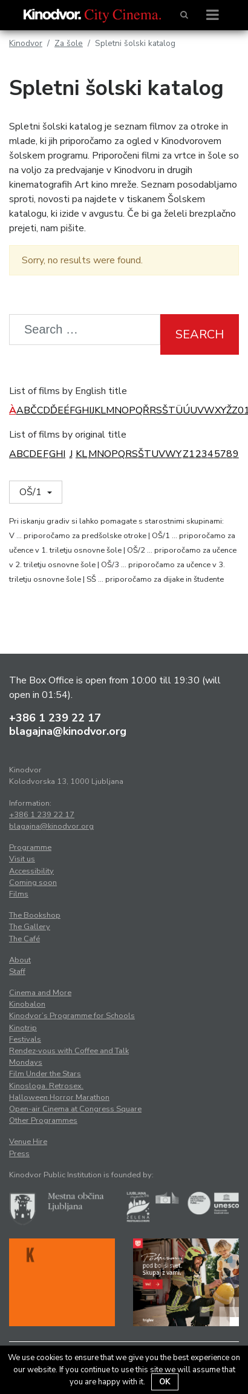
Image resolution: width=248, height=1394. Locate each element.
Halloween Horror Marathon (59, 1097)
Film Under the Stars (45, 1073)
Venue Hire (28, 1141)
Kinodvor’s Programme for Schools (72, 1015)
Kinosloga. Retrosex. (46, 1085)
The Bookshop (34, 915)
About (20, 960)
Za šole (68, 43)
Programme (30, 847)
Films (18, 894)
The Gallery (29, 926)
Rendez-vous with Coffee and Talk (69, 1050)
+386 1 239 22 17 (55, 718)
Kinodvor (25, 43)
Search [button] (199, 334)
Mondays (25, 1062)
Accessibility (31, 871)
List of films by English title (68, 391)
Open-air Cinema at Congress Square (75, 1108)
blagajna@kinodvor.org (67, 731)
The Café (24, 938)
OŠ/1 (31, 492)
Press (19, 1153)
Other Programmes (43, 1120)
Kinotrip (23, 1027)
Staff (17, 971)
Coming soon (33, 882)
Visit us (22, 858)
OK (165, 1381)
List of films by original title (67, 434)
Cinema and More (40, 992)
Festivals (25, 1039)
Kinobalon (27, 1004)
